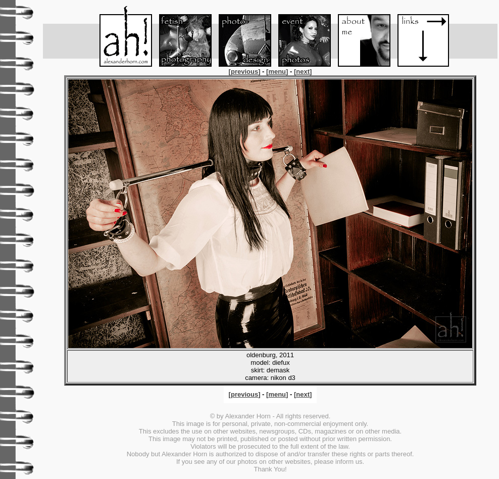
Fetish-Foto (181, 36)
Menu (121, 36)
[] (245, 71)
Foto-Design (240, 36)
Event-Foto (300, 36)
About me (359, 36)
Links (419, 36)
